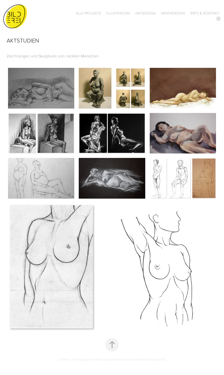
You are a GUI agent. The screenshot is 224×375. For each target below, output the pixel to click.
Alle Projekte (88, 13)
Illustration (118, 13)
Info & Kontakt (205, 13)
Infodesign (145, 13)
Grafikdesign (173, 13)
